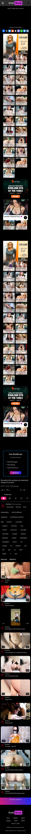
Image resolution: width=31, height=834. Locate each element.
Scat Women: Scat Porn (16, 517)
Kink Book (8, 504)
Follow (24, 507)
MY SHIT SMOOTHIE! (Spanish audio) (15, 793)
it (10, 553)
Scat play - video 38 (10, 746)
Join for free (15, 472)
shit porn (23, 534)
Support (8, 820)
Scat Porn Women (17, 512)
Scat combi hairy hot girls (11, 676)
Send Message (10, 507)
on (15, 549)
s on (21, 541)
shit (25, 545)
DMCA (23, 820)
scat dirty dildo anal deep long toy (14, 770)
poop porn (5, 538)
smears (4, 553)
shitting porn (23, 538)
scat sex (4, 529)
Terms (16, 820)
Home (8, 818)
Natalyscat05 (8, 723)
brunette (18, 545)
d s (11, 545)
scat (22, 526)
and (3, 549)
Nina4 (6, 582)
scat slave (14, 526)
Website (12, 559)
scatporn (4, 526)
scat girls (14, 534)
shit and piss (5, 541)
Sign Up (15, 818)
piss (9, 549)
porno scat (14, 529)
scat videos (19, 522)
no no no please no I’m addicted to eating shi (16, 652)
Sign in (23, 818)
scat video (23, 529)
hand (20, 549)
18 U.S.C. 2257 (16, 823)
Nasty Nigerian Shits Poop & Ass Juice (15, 629)
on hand (4, 545)
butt (16, 553)
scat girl (14, 538)
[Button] (3, 498)
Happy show (8, 699)
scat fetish (5, 534)
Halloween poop (9, 605)
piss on (15, 541)
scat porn (9, 522)
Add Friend (18, 507)
